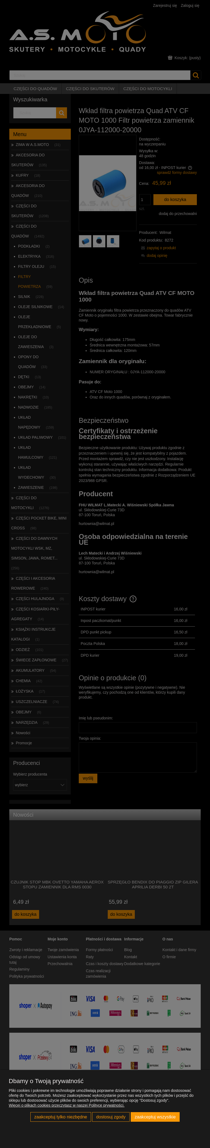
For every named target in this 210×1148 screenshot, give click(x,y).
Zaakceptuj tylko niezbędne (60, 1116)
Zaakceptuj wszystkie (155, 1116)
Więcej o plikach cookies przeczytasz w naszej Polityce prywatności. (66, 1105)
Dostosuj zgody (111, 1116)
